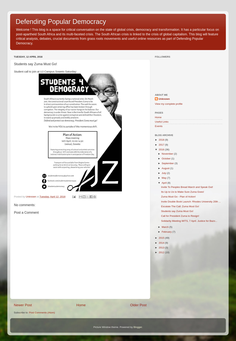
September (168, 163)
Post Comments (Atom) (42, 312)
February (167, 231)
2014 (162, 242)
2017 (162, 144)
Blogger (137, 327)
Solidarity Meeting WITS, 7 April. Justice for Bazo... (189, 221)
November (168, 153)
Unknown (164, 99)
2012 (162, 252)
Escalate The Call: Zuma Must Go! (180, 206)
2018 (162, 139)
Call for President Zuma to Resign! (180, 216)
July (164, 173)
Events (158, 126)
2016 (162, 149)
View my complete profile (169, 104)
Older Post (138, 305)
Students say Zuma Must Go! (177, 211)
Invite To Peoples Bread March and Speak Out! (187, 187)
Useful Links (162, 121)
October (166, 158)
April (164, 182)
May (164, 177)
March (165, 227)
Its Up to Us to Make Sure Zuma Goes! (182, 191)
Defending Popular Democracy (61, 21)
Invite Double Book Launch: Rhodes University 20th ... (191, 201)
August (166, 168)
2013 (162, 247)
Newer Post (23, 305)
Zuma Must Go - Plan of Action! (178, 196)
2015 (162, 237)
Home (81, 305)
